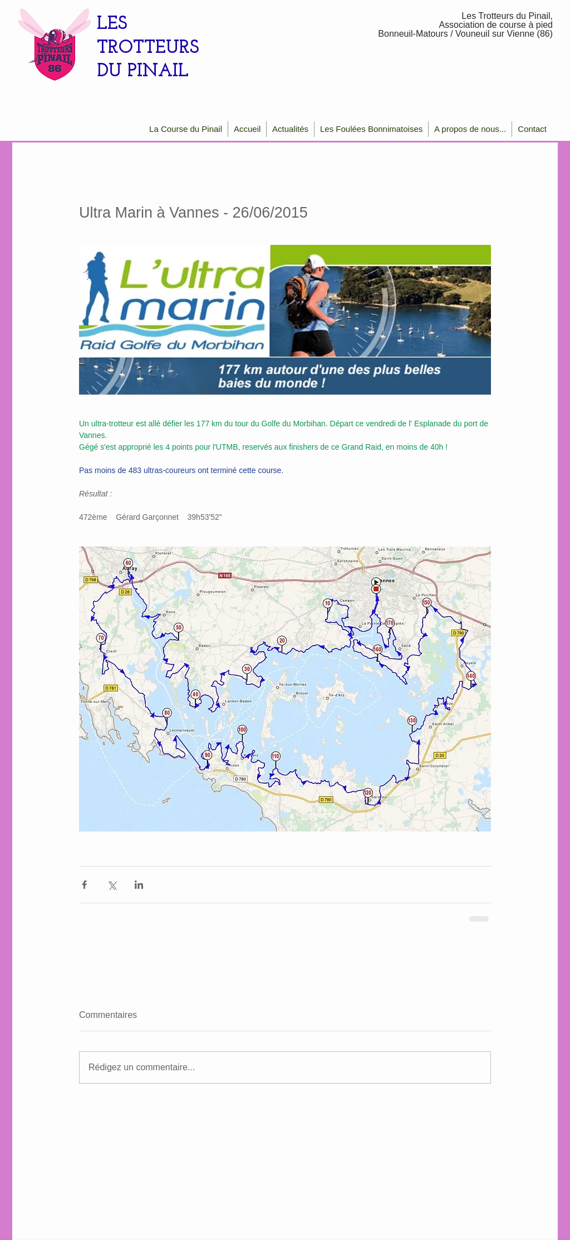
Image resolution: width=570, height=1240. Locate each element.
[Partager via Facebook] (84, 884)
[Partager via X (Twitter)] (111, 884)
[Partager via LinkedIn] (139, 884)
